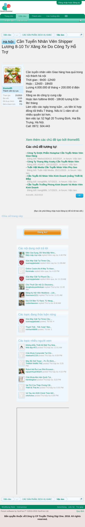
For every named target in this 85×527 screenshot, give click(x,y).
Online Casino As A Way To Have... (40, 269)
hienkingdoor (31, 380)
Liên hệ (71, 507)
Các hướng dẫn (53, 16)
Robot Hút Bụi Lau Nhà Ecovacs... (40, 369)
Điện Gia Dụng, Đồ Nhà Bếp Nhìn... (41, 253)
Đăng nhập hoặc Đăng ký (69, 3)
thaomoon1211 (32, 295)
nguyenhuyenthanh (34, 372)
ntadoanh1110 (32, 355)
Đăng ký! (42, 232)
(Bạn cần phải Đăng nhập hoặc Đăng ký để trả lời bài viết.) (58, 211)
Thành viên (36, 16)
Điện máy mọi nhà (33, 255)
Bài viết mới (23, 21)
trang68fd (42, 181)
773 (20, 104)
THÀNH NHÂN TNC (34, 363)
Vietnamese (22, 507)
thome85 (7, 88)
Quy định (80, 511)
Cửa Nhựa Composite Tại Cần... (39, 353)
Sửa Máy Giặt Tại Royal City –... (39, 277)
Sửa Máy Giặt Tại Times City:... (39, 319)
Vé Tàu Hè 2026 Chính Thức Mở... (40, 393)
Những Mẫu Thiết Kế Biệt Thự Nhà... (41, 345)
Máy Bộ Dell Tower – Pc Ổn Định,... (41, 361)
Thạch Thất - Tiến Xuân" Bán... (39, 327)
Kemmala (30, 271)
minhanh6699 (31, 329)
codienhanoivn (32, 303)
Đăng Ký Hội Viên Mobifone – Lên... (41, 293)
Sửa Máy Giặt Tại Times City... (38, 261)
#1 (80, 195)
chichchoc (30, 396)
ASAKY (41, 164)
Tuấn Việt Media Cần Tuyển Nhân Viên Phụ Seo (52, 167)
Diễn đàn (22, 16)
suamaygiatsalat (33, 263)
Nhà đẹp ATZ (31, 347)
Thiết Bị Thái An (32, 388)
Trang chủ (8, 16)
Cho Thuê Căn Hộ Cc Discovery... (40, 285)
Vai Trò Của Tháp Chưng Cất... (39, 385)
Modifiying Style (8, 507)
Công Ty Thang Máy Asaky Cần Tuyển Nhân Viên (53, 161)
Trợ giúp (79, 507)
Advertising (62, 507)
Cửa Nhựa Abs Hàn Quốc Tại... (39, 377)
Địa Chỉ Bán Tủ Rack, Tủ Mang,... (40, 301)
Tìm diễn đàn (8, 21)
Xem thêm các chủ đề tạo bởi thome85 (52, 139)
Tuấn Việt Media (45, 170)
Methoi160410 (44, 158)
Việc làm (77, 158)
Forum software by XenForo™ (25, 511)
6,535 (20, 98)
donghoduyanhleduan (35, 287)
